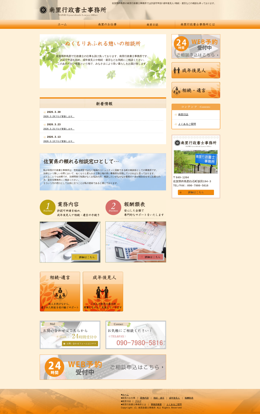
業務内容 (144, 398)
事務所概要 (156, 404)
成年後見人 (174, 398)
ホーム (125, 394)
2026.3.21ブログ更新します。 (59, 128)
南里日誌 (183, 114)
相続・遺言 (158, 398)
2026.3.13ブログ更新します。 (59, 141)
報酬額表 (189, 398)
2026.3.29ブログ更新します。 (59, 116)
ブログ (138, 401)
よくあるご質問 (187, 124)
